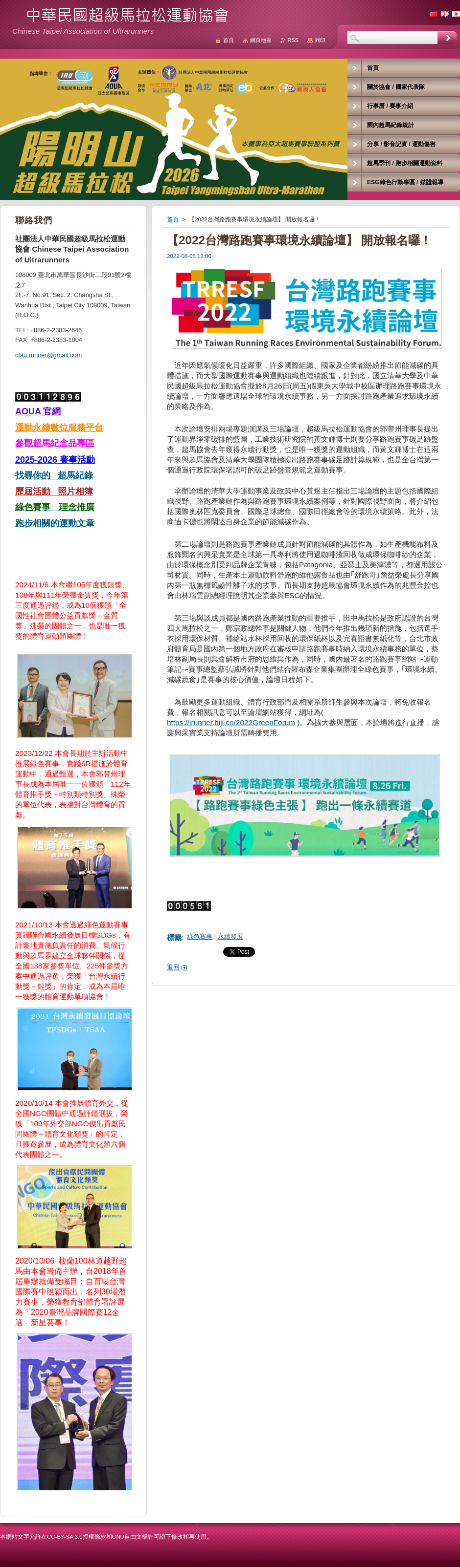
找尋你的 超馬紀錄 (54, 475)
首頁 (173, 219)
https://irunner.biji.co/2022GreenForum (231, 722)
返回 (173, 967)
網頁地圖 (261, 40)
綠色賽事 (199, 936)
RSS (293, 40)
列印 (320, 40)
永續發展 (230, 936)
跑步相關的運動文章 (54, 523)
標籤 (174, 937)
